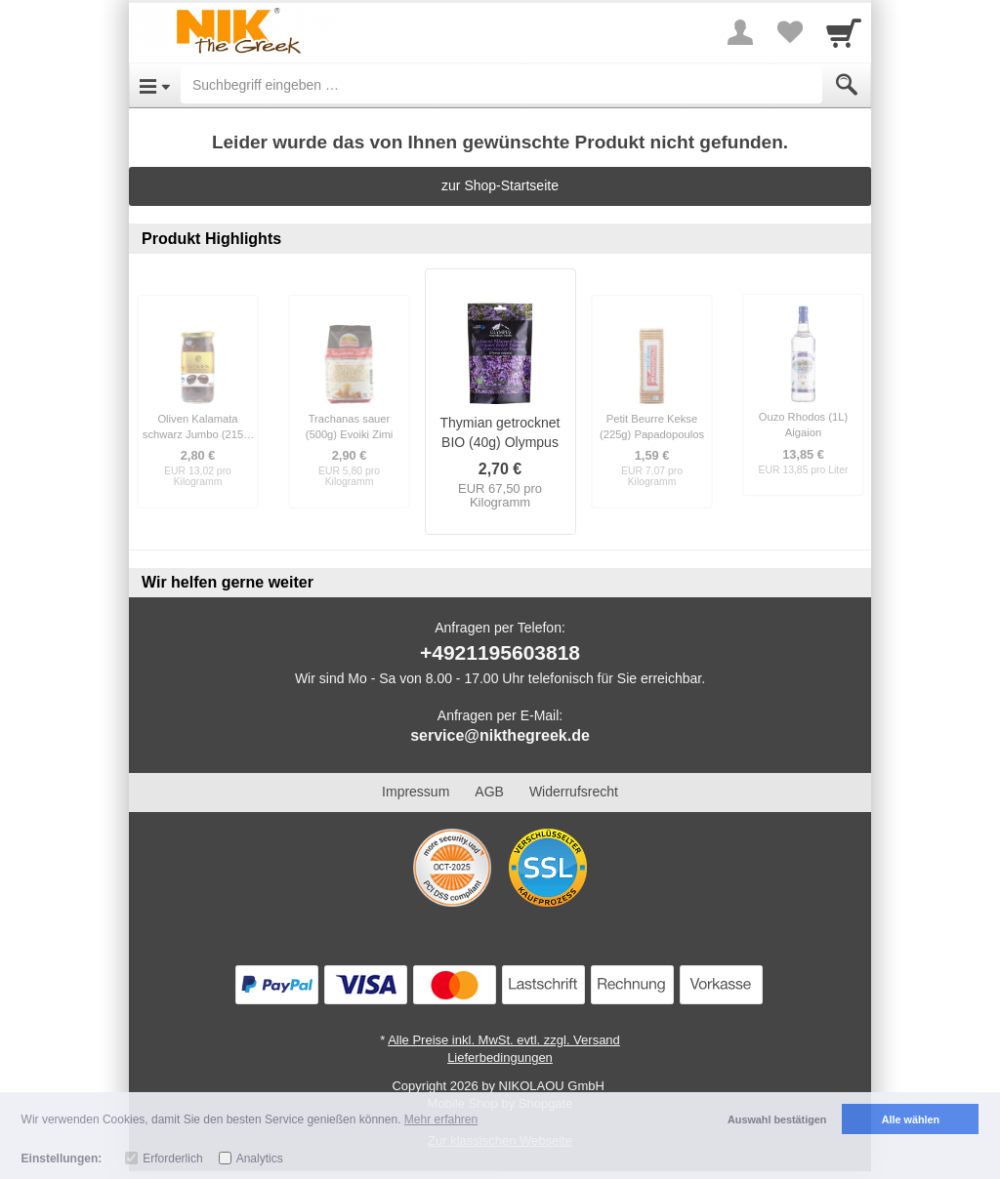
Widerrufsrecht (573, 791)
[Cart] (843, 32)
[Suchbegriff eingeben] (501, 84)
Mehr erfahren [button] (441, 1119)
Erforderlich (172, 1158)
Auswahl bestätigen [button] (777, 1119)
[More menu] (740, 32)
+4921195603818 (500, 652)
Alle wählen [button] (910, 1119)
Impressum (415, 791)
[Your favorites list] (789, 32)
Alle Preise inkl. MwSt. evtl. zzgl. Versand (504, 1040)
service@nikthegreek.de (500, 735)
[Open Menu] (155, 84)
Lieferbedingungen (500, 1057)
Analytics (259, 1158)
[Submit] (846, 85)
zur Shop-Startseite (500, 185)
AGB (489, 791)
